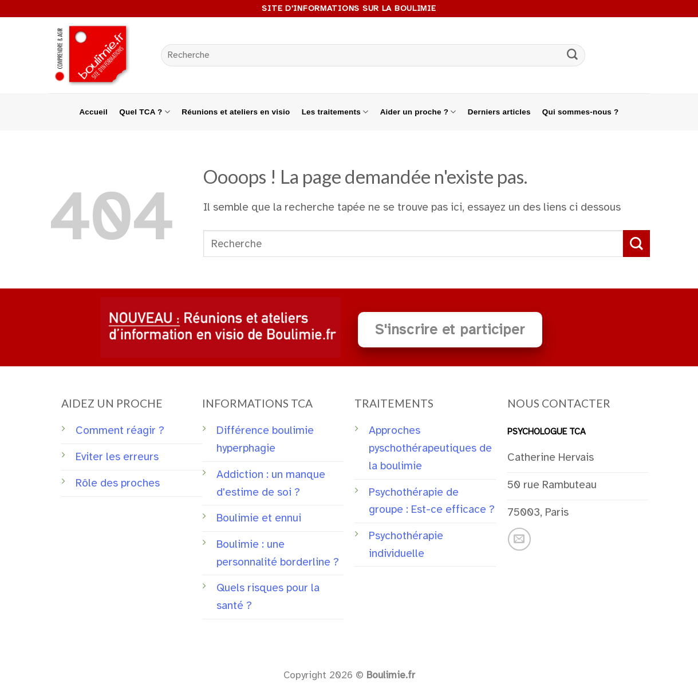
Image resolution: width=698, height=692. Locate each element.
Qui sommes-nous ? (580, 112)
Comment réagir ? (120, 430)
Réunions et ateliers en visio (236, 112)
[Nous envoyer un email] (519, 539)
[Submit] (572, 55)
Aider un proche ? (418, 111)
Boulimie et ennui (258, 518)
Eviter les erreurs (117, 457)
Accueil (93, 112)
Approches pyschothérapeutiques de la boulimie (430, 448)
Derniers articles (499, 112)
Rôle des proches (118, 483)
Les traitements (335, 111)
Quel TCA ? (144, 111)
